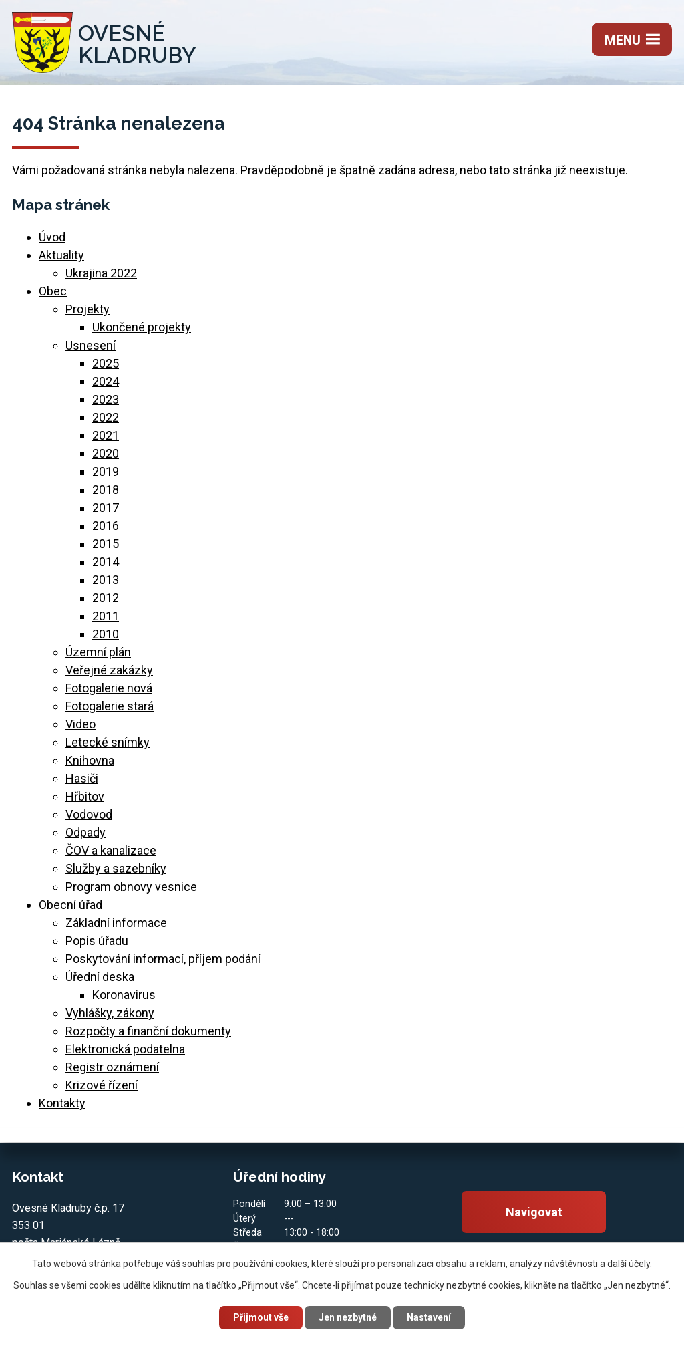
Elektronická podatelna (125, 1049)
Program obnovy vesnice (131, 887)
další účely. (629, 1263)
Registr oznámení (112, 1067)
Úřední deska (99, 977)
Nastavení (429, 1317)
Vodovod (88, 814)
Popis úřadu (96, 941)
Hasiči (81, 778)
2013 (105, 580)
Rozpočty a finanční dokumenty (148, 1031)
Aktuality (61, 255)
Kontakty (62, 1103)
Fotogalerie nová (108, 688)
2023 (105, 399)
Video (80, 724)
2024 (105, 381)
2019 (105, 471)
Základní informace (116, 923)
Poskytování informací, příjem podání (163, 959)
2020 (105, 453)
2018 (105, 490)
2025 (105, 363)
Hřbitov (84, 796)
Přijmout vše (261, 1317)
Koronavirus (124, 995)
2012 (105, 598)
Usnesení (90, 345)
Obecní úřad (70, 905)
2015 (105, 544)
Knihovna (89, 760)
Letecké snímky (107, 742)
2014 (105, 562)
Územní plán (98, 652)
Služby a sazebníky (115, 868)
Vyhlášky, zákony (109, 1013)
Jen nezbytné (348, 1317)
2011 (105, 616)
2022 (105, 417)
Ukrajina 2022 (101, 273)
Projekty (87, 309)
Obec (53, 291)
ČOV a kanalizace (110, 850)
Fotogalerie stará (109, 706)
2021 (105, 435)
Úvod (52, 237)
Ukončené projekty (141, 327)
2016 (105, 526)
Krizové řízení (101, 1085)
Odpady (85, 832)
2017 (105, 508)
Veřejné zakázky (109, 670)
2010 (105, 634)
